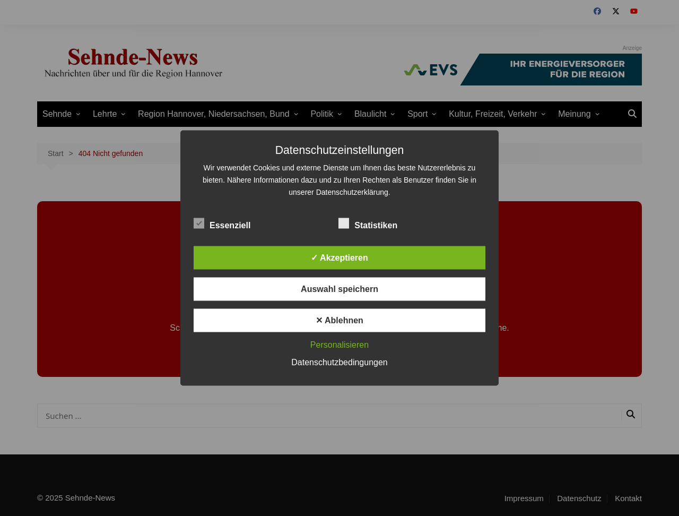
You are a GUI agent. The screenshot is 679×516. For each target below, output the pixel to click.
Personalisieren (339, 344)
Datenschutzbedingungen (339, 362)
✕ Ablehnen (339, 320)
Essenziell (222, 223)
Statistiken (367, 223)
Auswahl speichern (339, 289)
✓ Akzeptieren (339, 257)
